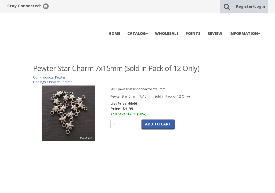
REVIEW (215, 33)
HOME (114, 33)
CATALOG (137, 33)
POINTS (193, 33)
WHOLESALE (167, 33)
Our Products (43, 77)
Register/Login (250, 6)
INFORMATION (244, 33)
